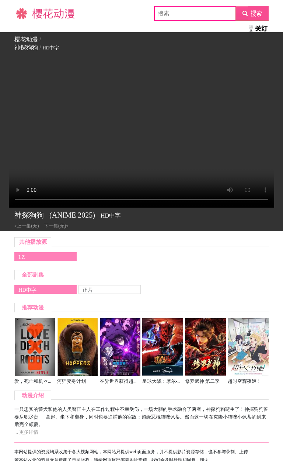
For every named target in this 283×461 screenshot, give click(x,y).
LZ (21, 257)
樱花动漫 (26, 13)
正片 (88, 290)
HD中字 (27, 290)
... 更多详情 (26, 432)
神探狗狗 (26, 47)
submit (252, 13)
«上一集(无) (26, 226)
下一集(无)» (56, 226)
